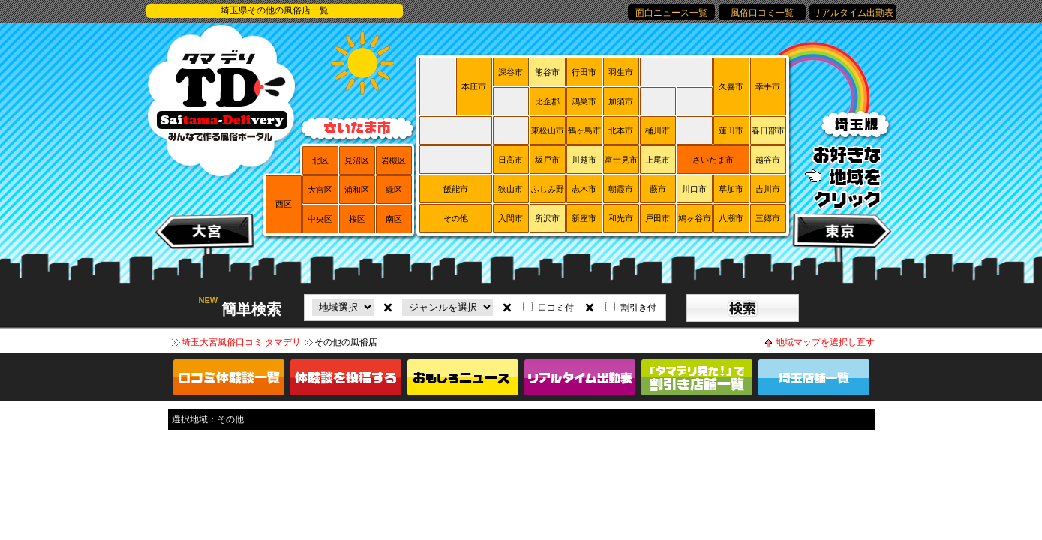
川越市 (584, 159)
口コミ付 (556, 307)
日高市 (510, 159)
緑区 (394, 189)
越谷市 (767, 159)
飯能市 (455, 189)
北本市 (620, 130)
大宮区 (320, 189)
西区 (283, 204)
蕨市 (658, 189)
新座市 (584, 218)
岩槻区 (393, 160)
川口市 (694, 189)
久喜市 (731, 86)
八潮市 (731, 218)
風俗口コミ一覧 (762, 13)
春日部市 (768, 130)
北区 (320, 160)
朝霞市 (620, 189)
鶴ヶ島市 (584, 130)
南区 (394, 219)
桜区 (357, 219)
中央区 (320, 219)
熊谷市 (547, 72)
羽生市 (620, 72)
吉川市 (767, 189)
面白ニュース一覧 (671, 13)
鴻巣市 (584, 101)
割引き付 (638, 307)
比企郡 (547, 101)
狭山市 (510, 189)
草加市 (731, 189)
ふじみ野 (547, 189)
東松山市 (547, 130)
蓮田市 (731, 130)
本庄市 (473, 86)
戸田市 (657, 218)
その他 (455, 218)
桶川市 (657, 130)
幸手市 (767, 86)
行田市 (584, 72)
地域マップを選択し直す (825, 342)
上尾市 (657, 159)
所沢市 (547, 218)
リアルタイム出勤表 (852, 13)
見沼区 (356, 160)
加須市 (620, 101)
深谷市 (510, 72)
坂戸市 (547, 159)
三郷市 (767, 218)
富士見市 (621, 159)
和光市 (620, 218)
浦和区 (356, 189)
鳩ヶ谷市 (694, 218)
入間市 (510, 218)
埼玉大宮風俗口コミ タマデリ (241, 342)
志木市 (584, 189)
